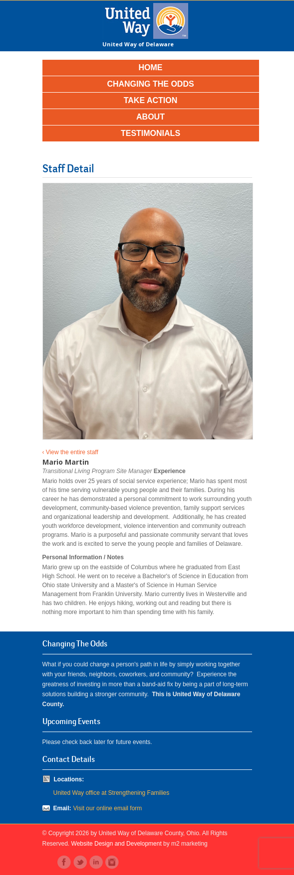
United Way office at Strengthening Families (111, 792)
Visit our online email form (107, 808)
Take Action (151, 100)
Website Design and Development (116, 843)
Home (151, 67)
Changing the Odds (150, 84)
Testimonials (150, 133)
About (150, 117)
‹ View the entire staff (70, 452)
